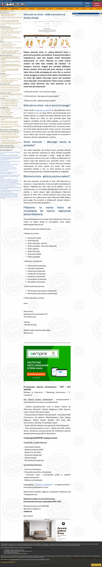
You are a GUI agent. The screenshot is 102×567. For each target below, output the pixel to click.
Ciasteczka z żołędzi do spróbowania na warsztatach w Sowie (10, 191)
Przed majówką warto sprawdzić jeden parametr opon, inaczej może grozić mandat (10, 176)
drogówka (3, 73)
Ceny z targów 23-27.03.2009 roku (9, 103)
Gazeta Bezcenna (4, 12)
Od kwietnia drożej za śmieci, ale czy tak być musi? (11, 24)
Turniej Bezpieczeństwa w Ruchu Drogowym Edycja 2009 (9, 81)
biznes (23, 8)
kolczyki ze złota (42, 110)
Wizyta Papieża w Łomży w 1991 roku (9, 131)
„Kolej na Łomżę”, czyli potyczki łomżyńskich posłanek (8, 45)
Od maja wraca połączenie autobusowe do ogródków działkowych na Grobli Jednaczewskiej (10, 158)
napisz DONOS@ (97, 0)
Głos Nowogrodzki (5, 83)
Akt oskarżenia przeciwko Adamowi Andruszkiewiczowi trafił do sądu (9, 194)
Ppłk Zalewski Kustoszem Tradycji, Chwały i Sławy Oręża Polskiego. (9, 122)
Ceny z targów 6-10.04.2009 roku (9, 100)
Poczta (87, 6)
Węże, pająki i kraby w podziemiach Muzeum (9, 197)
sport (91, 8)
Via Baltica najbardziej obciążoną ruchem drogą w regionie (9, 29)
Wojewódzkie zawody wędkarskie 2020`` (11, 85)
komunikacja (41, 8)
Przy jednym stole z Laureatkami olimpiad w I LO (11, 18)
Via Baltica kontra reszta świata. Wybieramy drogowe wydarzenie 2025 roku (10, 38)
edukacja (31, 8)
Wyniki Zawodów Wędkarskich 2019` (10, 87)
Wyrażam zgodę (96, 565)
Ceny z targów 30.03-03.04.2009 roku (10, 102)
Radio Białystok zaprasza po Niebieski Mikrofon (10, 62)
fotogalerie (59, 8)
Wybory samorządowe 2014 (7, 147)
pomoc (84, 8)
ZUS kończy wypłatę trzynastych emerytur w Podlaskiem (8, 172)
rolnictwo (2, 98)
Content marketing (43, 484)
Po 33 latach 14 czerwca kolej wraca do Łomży (10, 153)
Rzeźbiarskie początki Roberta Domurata (11, 94)
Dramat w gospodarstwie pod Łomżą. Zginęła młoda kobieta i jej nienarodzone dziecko (11, 66)
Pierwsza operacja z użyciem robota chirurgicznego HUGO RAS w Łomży (10, 21)
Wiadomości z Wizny (5, 92)
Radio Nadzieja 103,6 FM (6, 116)
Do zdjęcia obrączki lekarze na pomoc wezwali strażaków (10, 162)
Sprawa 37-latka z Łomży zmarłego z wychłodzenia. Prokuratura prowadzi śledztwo (10, 58)
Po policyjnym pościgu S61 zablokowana (10, 184)
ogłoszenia (14, 8)
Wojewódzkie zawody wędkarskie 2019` (11, 89)
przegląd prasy (4, 107)
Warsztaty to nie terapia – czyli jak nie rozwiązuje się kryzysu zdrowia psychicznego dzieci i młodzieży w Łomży (11, 52)
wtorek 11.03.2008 (5, 111)
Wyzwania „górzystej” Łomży (7, 185)
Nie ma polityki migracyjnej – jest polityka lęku (11, 48)
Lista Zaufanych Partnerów (8, 562)
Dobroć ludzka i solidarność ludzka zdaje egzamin (11, 119)
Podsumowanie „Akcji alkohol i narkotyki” (11, 78)
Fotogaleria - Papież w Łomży (8, 140)
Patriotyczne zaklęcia (6, 42)
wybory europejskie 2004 (6, 145)
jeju (77, 8)
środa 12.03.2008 (5, 109)
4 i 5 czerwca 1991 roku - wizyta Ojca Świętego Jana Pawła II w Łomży (10, 133)
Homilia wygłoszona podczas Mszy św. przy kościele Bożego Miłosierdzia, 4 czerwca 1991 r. (10, 137)
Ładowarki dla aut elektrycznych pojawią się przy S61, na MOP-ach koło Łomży (11, 32)
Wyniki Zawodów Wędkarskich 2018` (10, 91)
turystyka (70, 8)
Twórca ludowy (4, 96)
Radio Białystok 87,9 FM (6, 55)
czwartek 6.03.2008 (5, 114)
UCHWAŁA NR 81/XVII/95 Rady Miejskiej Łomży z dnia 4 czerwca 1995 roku (11, 143)
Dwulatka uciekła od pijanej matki (9, 155)
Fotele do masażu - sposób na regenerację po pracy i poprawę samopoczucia (8, 169)
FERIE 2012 (3, 77)
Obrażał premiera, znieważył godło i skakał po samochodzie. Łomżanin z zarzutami (10, 70)
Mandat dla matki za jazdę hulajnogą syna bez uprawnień (10, 188)
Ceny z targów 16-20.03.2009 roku (9, 105)
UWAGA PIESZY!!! (5, 75)
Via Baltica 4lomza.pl (5, 26)
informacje (4, 8)
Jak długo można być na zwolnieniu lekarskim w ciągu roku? (9, 165)
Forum (87, 3)
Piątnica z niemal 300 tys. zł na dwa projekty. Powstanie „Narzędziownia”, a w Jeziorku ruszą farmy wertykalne (10, 181)
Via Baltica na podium (6, 34)
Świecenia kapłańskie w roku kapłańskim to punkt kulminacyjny (11, 127)
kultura (50, 8)
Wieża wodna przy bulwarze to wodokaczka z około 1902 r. (8, 15)
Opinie (2, 41)
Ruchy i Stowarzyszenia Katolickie (9, 129)
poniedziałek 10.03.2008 (7, 112)
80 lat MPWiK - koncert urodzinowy (10, 124)
